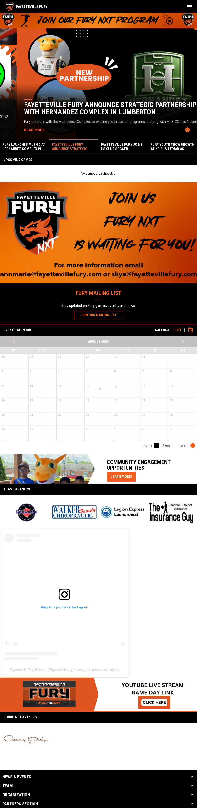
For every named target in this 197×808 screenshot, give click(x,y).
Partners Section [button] (20, 804)
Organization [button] (16, 795)
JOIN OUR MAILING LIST (101, 314)
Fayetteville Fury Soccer (27, 670)
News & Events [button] (16, 777)
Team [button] (7, 786)
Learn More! (123, 476)
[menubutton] (189, 7)
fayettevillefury (61, 670)
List (178, 330)
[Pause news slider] (187, 130)
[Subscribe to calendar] (190, 330)
